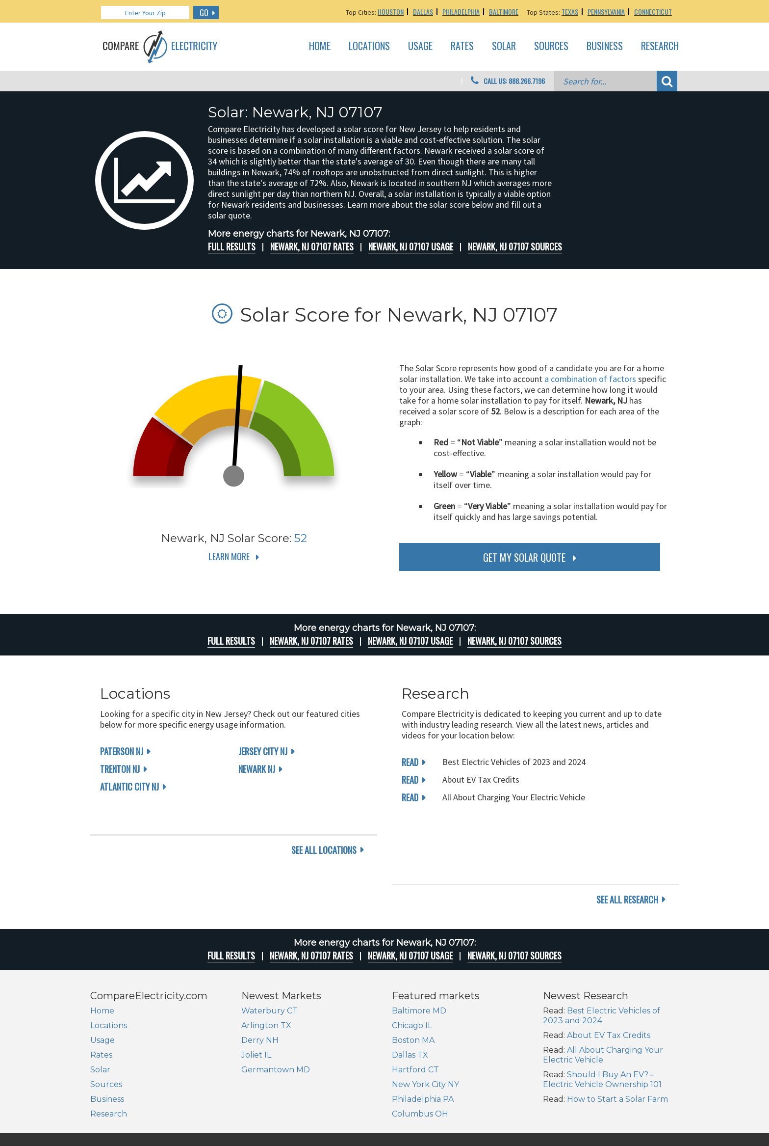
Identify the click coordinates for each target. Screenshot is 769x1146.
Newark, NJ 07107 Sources (515, 246)
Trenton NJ (120, 769)
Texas (570, 11)
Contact (544, 1108)
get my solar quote (524, 557)
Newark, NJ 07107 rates (312, 246)
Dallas (423, 11)
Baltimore (503, 11)
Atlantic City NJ (129, 786)
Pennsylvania (606, 11)
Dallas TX (410, 992)
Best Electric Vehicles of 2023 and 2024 (601, 953)
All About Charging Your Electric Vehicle (603, 992)
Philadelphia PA (423, 1036)
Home (320, 46)
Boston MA (413, 977)
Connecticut (653, 11)
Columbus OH (420, 1051)
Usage (420, 46)
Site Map (576, 1108)
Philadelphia (461, 11)
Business (605, 46)
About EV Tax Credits (608, 973)
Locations (369, 46)
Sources (551, 46)
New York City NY (425, 1022)
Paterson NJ (121, 751)
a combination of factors (590, 378)
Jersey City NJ (262, 751)
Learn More (229, 556)
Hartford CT (415, 1007)
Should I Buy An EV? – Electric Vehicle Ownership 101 (602, 1017)
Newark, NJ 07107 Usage (410, 246)
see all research (627, 837)
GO (204, 13)
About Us (510, 1108)
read (410, 762)
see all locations (324, 837)
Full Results (232, 246)
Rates (462, 46)
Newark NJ (256, 769)
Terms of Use (661, 1108)
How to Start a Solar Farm (617, 1036)
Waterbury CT (269, 948)
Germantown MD (275, 1007)
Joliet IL (256, 992)
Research (660, 46)
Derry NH (260, 977)
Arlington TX (266, 963)
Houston (391, 11)
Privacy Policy (615, 1108)
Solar (504, 46)
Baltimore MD (419, 948)
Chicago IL (412, 963)
